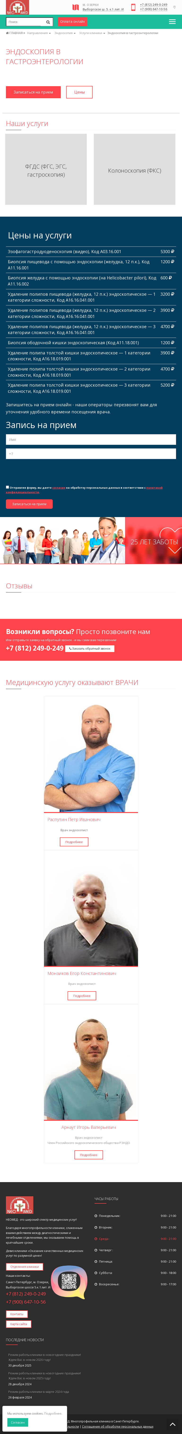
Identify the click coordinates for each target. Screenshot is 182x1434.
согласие (58, 487)
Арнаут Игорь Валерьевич (88, 1127)
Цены (79, 92)
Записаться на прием (33, 92)
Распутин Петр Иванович (74, 819)
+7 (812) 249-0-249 (153, 5)
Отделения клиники (24, 1267)
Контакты (16, 1314)
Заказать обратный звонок (89, 649)
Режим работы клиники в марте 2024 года (38, 1391)
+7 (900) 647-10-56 (153, 9)
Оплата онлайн (72, 21)
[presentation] (42, 472)
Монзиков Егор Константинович (82, 973)
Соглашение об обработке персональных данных (117, 1427)
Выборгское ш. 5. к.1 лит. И (103, 9)
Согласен (18, 1422)
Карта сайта (18, 1324)
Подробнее (74, 842)
